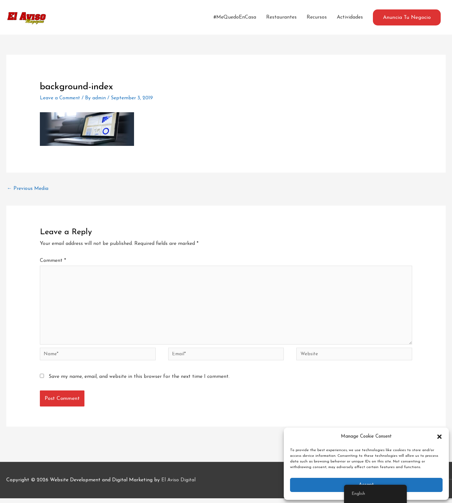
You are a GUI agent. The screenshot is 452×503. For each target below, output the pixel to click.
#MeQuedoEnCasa (234, 17)
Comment (53, 260)
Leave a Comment (61, 98)
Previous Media (27, 188)
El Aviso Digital (178, 484)
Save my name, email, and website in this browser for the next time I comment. (139, 381)
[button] (439, 437)
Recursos (317, 17)
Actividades (350, 17)
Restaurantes (281, 17)
